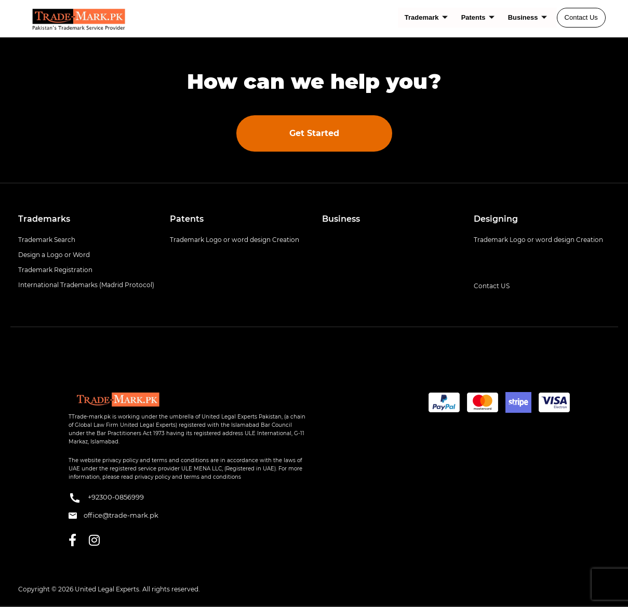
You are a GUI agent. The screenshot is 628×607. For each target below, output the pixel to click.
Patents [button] (187, 219)
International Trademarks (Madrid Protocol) (86, 285)
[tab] (86, 219)
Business (527, 17)
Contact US (492, 286)
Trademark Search (46, 240)
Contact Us (581, 17)
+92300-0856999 (106, 498)
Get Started (314, 133)
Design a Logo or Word (54, 255)
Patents (478, 17)
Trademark (426, 17)
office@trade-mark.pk (113, 515)
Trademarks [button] (44, 219)
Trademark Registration (55, 270)
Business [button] (341, 219)
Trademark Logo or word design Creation (234, 240)
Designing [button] (496, 219)
